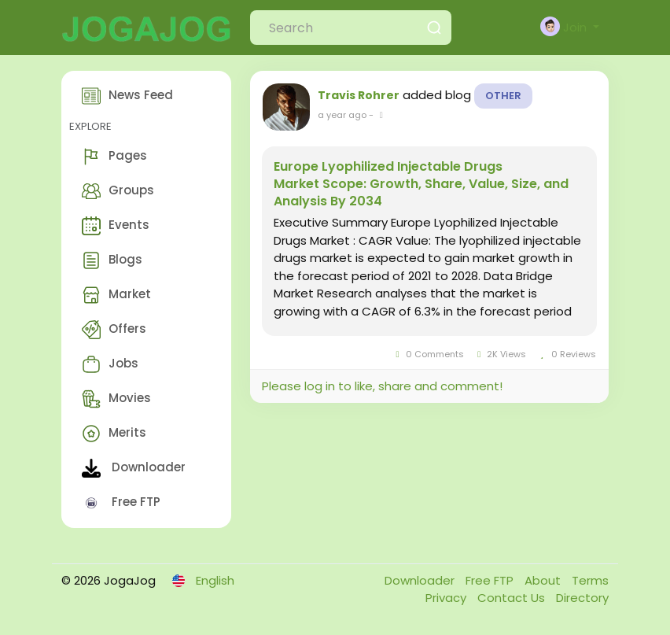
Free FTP (121, 502)
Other (503, 95)
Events (115, 225)
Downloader (134, 468)
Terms (590, 580)
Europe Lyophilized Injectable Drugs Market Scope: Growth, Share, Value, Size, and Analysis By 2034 (421, 184)
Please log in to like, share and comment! (382, 386)
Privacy (447, 597)
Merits (114, 433)
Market (116, 295)
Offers (114, 329)
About (544, 580)
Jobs (110, 364)
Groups (118, 191)
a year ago (342, 115)
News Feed (127, 96)
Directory (582, 597)
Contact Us (512, 597)
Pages (114, 156)
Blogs (112, 260)
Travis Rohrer (358, 95)
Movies (116, 398)
